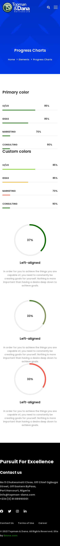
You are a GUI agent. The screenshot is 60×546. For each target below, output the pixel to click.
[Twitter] (9, 511)
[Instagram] (17, 511)
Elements (24, 59)
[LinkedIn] (25, 511)
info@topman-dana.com (17, 495)
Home (11, 59)
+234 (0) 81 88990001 (14, 499)
